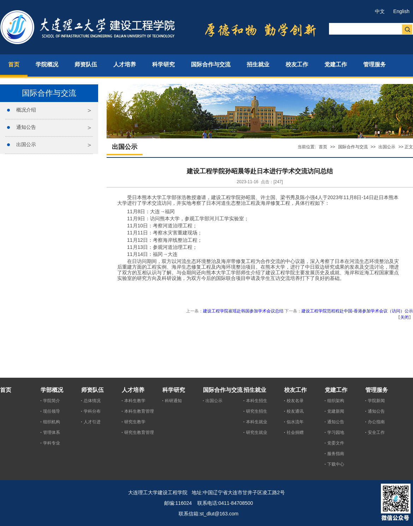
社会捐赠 (295, 432)
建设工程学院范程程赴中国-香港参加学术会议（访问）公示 (357, 311)
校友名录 (295, 400)
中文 (380, 11)
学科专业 (51, 443)
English (401, 11)
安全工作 (376, 432)
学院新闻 (376, 400)
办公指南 (376, 421)
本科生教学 (134, 400)
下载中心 (335, 464)
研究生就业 (256, 432)
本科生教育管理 (139, 411)
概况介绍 (26, 110)
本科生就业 (256, 421)
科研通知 (173, 400)
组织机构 (51, 421)
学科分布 (92, 411)
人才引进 (92, 421)
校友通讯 (295, 411)
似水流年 (295, 421)
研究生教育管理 (139, 432)
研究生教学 (134, 421)
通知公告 (26, 127)
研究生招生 (256, 411)
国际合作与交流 (353, 146)
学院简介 (51, 400)
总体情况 (92, 400)
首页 (323, 146)
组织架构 (335, 400)
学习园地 (335, 432)
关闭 (404, 317)
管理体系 (51, 432)
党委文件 (335, 443)
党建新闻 (335, 411)
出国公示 (26, 144)
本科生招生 (256, 400)
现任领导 (51, 411)
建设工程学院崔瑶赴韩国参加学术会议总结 (243, 311)
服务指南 (335, 453)
